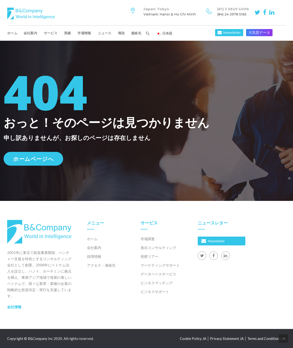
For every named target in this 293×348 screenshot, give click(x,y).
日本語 (164, 33)
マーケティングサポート (160, 265)
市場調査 (148, 239)
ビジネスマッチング (157, 283)
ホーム (12, 33)
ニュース (104, 33)
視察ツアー (149, 256)
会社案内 (30, 33)
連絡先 (136, 33)
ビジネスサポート (155, 291)
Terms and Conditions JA (266, 338)
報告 (121, 33)
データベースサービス (158, 274)
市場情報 (84, 33)
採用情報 (94, 256)
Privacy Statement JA (227, 338)
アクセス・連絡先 (101, 265)
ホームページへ (33, 158)
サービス (50, 33)
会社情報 (14, 307)
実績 (67, 33)
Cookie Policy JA (193, 338)
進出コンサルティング (158, 247)
